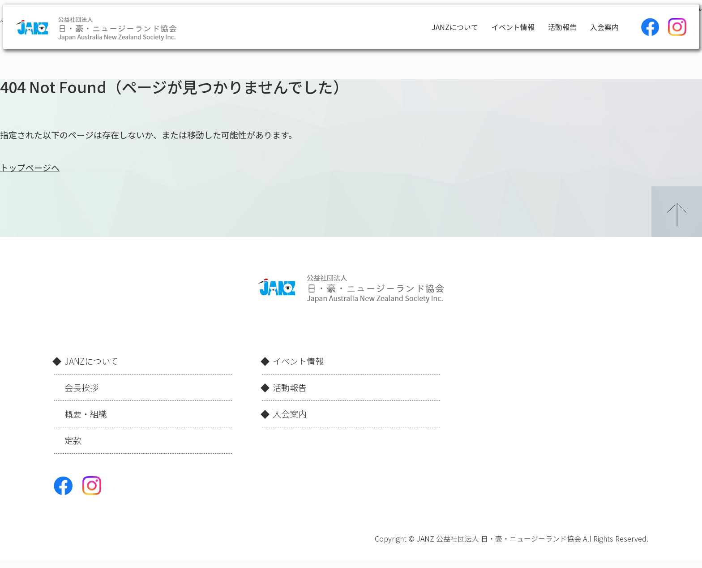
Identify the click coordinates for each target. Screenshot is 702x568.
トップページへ (30, 167)
